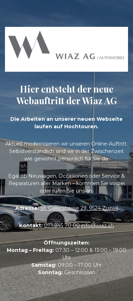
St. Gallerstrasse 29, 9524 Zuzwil (79, 208)
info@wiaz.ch (97, 225)
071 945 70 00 (62, 225)
